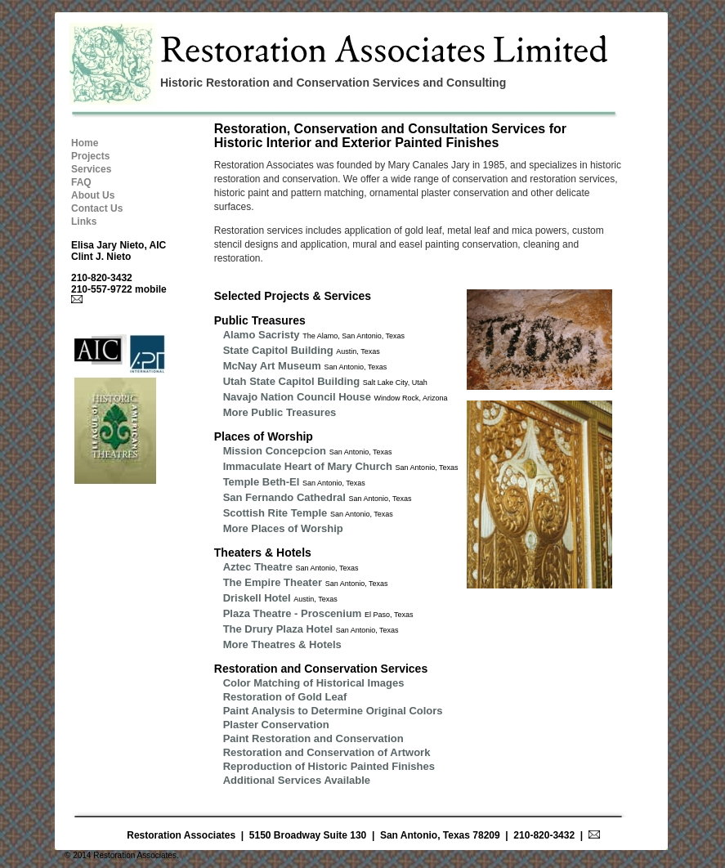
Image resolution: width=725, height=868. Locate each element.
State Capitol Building (278, 350)
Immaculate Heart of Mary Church (307, 466)
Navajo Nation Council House (297, 397)
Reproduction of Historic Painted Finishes (329, 766)
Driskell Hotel (257, 598)
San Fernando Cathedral (284, 497)
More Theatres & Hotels (282, 644)
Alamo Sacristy (261, 335)
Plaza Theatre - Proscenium (292, 613)
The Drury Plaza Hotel (278, 629)
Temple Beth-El (261, 482)
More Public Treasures (280, 412)
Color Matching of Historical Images (314, 683)
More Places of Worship (283, 528)
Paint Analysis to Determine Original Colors (333, 711)
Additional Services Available (296, 780)
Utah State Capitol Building (291, 381)
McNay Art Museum (272, 366)
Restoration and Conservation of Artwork (327, 752)
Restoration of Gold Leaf (285, 697)
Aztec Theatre (258, 567)
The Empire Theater (272, 582)
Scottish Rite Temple (275, 513)
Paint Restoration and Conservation (313, 738)
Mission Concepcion (274, 451)
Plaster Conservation (276, 724)
